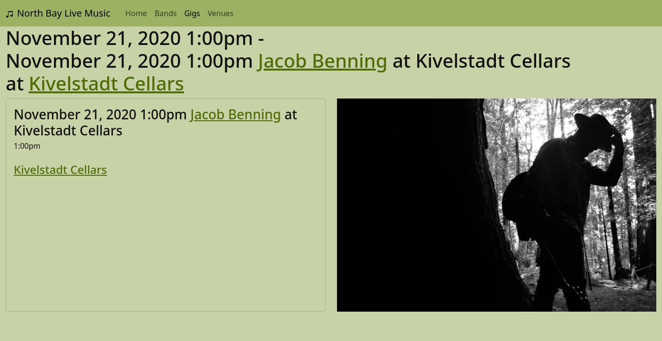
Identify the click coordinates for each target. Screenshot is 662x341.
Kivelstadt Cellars (106, 83)
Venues (221, 13)
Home (136, 13)
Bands (166, 13)
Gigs (192, 13)
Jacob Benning (323, 60)
